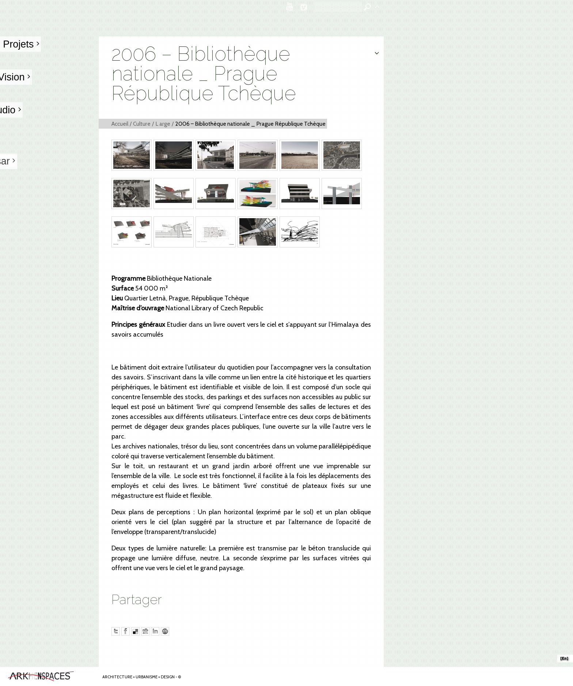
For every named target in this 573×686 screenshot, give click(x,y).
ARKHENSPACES (565, 655)
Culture (142, 123)
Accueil (119, 123)
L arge (162, 123)
